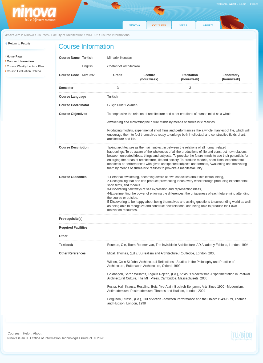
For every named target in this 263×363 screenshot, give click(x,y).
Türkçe (254, 3)
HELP (184, 25)
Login (242, 3)
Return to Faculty (19, 43)
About (37, 333)
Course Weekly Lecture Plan (25, 66)
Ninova (29, 35)
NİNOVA (134, 25)
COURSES (159, 25)
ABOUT (208, 25)
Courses (43, 35)
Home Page (14, 56)
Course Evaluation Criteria (24, 71)
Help (26, 333)
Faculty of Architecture (67, 35)
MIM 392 (92, 35)
